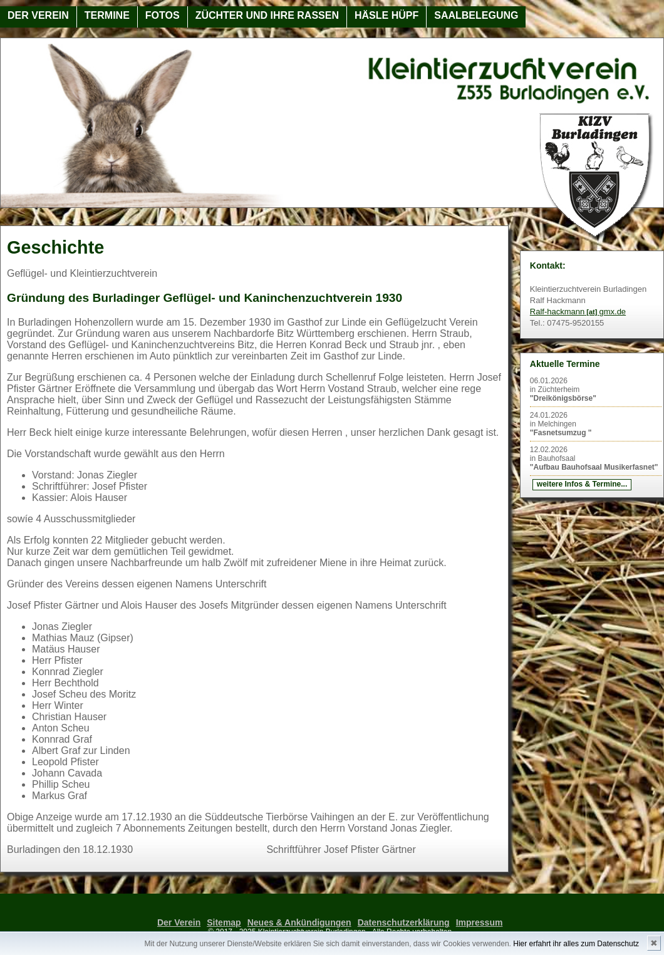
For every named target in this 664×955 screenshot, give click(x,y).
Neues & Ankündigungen (299, 922)
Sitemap (224, 922)
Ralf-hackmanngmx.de (578, 311)
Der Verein (38, 15)
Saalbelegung (476, 15)
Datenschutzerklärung (404, 922)
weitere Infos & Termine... (582, 484)
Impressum (479, 922)
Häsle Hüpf (386, 15)
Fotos (162, 15)
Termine (107, 15)
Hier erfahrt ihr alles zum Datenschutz (576, 943)
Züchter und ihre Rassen (267, 15)
